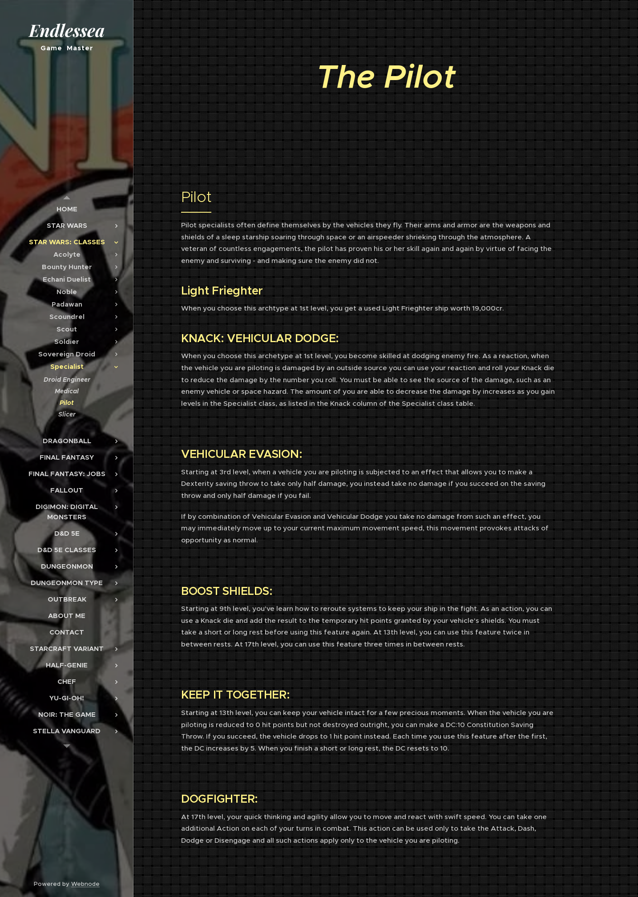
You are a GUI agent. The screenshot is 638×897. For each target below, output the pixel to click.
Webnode (85, 884)
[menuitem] (67, 209)
